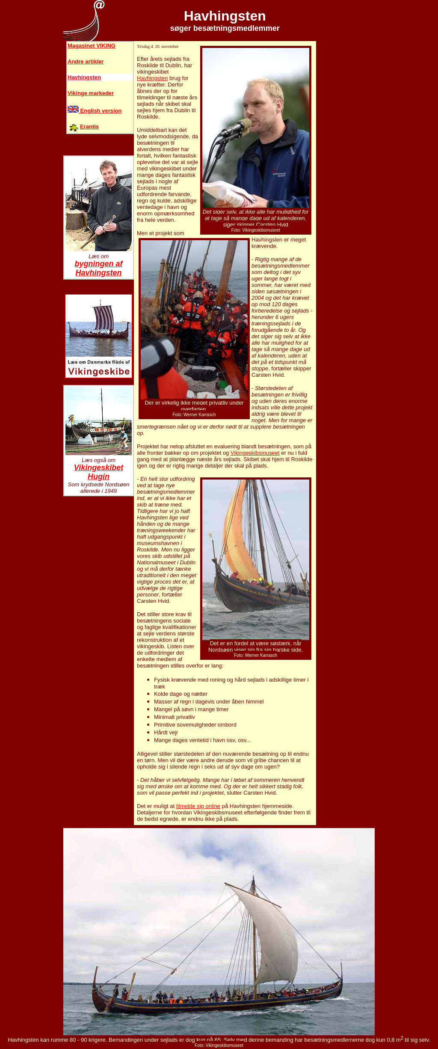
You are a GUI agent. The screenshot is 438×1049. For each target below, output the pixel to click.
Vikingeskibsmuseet (255, 453)
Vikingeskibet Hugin (98, 472)
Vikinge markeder (91, 93)
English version (94, 110)
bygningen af (99, 263)
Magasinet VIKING (91, 45)
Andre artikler (86, 61)
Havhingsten (84, 77)
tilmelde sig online (198, 806)
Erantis (89, 126)
